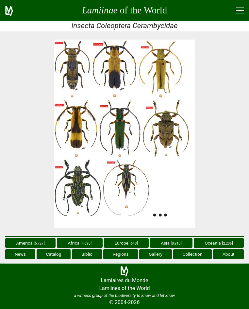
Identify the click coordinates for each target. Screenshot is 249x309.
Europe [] (126, 243)
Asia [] (171, 243)
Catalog (53, 254)
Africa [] (79, 243)
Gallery (155, 254)
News (20, 254)
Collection (193, 254)
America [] (30, 243)
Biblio (86, 254)
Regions (121, 254)
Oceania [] (219, 243)
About (228, 254)
